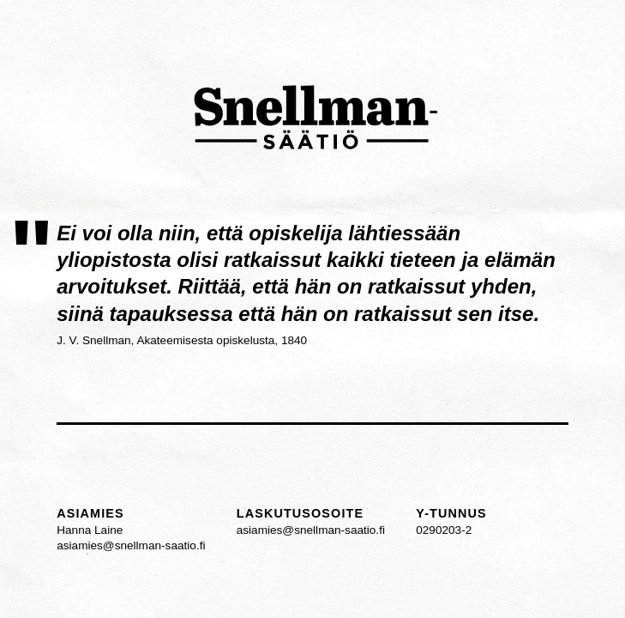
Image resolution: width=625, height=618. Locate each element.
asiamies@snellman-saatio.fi (131, 545)
